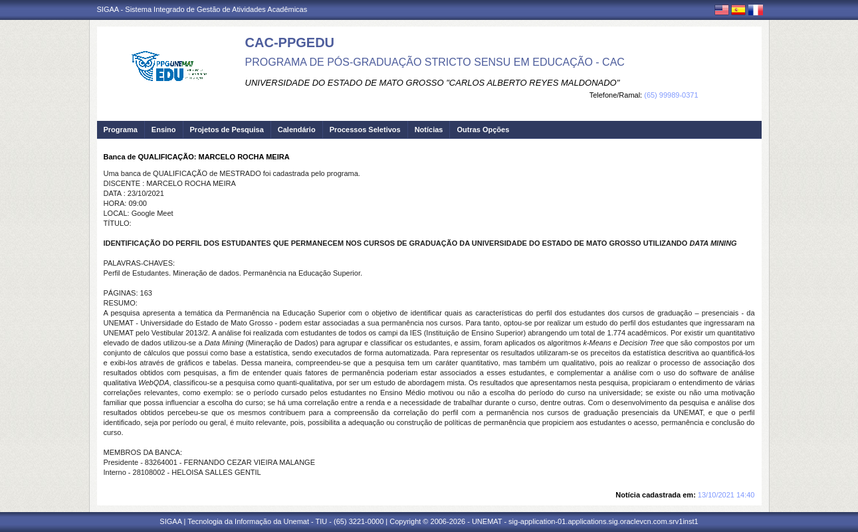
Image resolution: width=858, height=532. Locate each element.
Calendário (297, 129)
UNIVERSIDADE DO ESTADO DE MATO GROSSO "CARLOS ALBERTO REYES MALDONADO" (432, 83)
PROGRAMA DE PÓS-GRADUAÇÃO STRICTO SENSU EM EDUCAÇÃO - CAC (435, 62)
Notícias (429, 129)
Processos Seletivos (365, 129)
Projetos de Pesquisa (227, 129)
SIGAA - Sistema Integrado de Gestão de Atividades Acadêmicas (202, 9)
